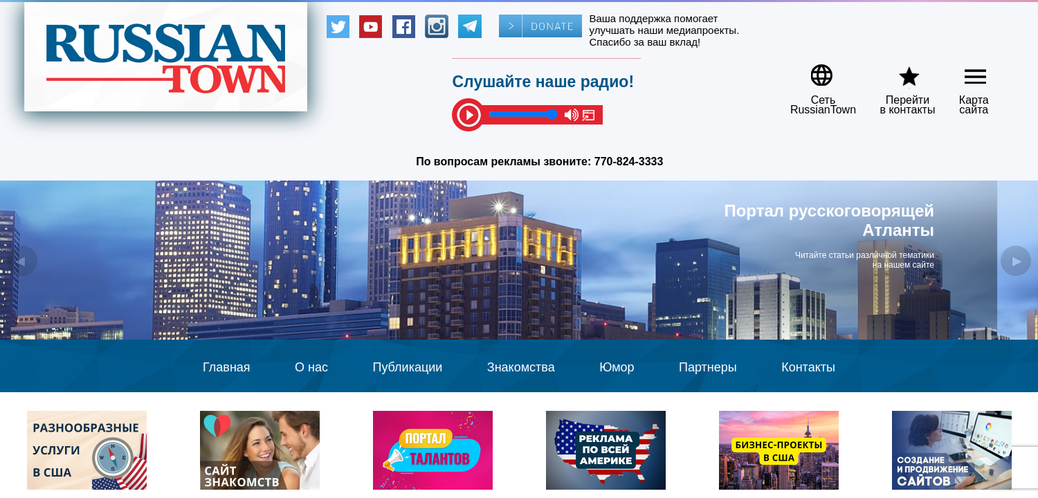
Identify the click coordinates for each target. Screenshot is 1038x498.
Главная (227, 367)
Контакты (808, 367)
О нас (311, 367)
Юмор (616, 367)
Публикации (407, 367)
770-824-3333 (629, 161)
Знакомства (521, 367)
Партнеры (708, 367)
